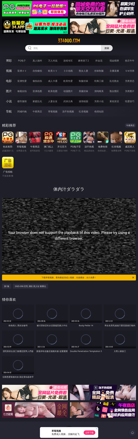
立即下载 (89, 432)
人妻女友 (52, 101)
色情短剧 (99, 111)
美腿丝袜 (83, 91)
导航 (9, 111)
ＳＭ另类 (129, 70)
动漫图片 (68, 91)
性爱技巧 (129, 101)
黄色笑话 (114, 101)
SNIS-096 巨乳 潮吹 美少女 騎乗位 (30, 286)
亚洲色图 (37, 91)
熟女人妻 (83, 70)
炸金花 (98, 60)
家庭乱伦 (37, 101)
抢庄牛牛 (129, 60)
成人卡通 (52, 81)
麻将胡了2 (83, 60)
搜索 (106, 48)
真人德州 (37, 60)
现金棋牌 (114, 60)
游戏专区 (68, 60)
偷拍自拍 (37, 81)
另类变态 (129, 81)
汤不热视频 (68, 111)
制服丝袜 (83, 81)
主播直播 (114, 70)
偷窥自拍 (22, 91)
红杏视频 (83, 111)
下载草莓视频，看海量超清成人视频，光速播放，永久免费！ (87, 277)
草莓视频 (52, 111)
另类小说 (99, 101)
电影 (9, 81)
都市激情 (22, 101)
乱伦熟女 (114, 81)
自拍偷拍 (37, 70)
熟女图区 (114, 91)
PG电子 (22, 60)
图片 (9, 91)
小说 (9, 101)
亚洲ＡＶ (22, 70)
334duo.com (69, 41)
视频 (9, 71)
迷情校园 (83, 101)
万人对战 (52, 60)
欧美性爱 (68, 81)
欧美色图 (52, 91)
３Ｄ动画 (68, 70)
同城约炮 (22, 111)
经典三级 (99, 81)
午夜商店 (37, 111)
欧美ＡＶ (52, 70)
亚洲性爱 (22, 81)
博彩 (9, 60)
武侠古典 (68, 101)
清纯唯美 (99, 91)
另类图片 (129, 91)
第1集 (6, 286)
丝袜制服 (99, 70)
